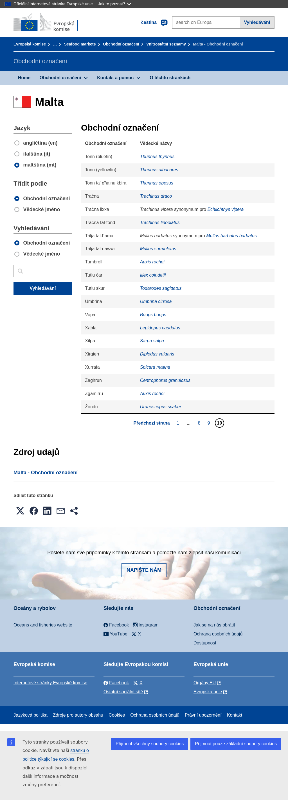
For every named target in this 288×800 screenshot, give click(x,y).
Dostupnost (205, 643)
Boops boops (153, 314)
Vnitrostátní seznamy (166, 44)
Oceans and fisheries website (43, 625)
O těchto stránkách (170, 77)
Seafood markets (80, 44)
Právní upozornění (203, 715)
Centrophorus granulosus (165, 380)
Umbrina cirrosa (156, 301)
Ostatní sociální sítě (123, 691)
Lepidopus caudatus (160, 327)
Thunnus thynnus (157, 156)
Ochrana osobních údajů (218, 634)
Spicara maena (155, 367)
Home (24, 77)
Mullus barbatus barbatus (231, 235)
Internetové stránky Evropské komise (50, 682)
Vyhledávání (257, 22)
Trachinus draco (156, 196)
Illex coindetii (153, 275)
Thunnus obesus (156, 183)
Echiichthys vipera (225, 209)
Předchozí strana (152, 423)
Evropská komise (30, 44)
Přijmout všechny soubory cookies (150, 743)
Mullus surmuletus (158, 248)
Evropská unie (208, 691)
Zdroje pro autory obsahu (78, 715)
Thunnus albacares (159, 169)
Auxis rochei (152, 261)
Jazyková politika (31, 715)
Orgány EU (205, 682)
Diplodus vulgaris (157, 354)
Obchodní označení (121, 44)
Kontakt (234, 715)
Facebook (116, 682)
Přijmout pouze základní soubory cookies (236, 743)
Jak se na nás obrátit (214, 625)
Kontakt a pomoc (115, 77)
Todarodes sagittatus (161, 288)
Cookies (117, 715)
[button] (20, 510)
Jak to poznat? (114, 3)
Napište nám (144, 570)
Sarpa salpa (152, 340)
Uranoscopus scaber (160, 406)
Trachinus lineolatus (160, 222)
